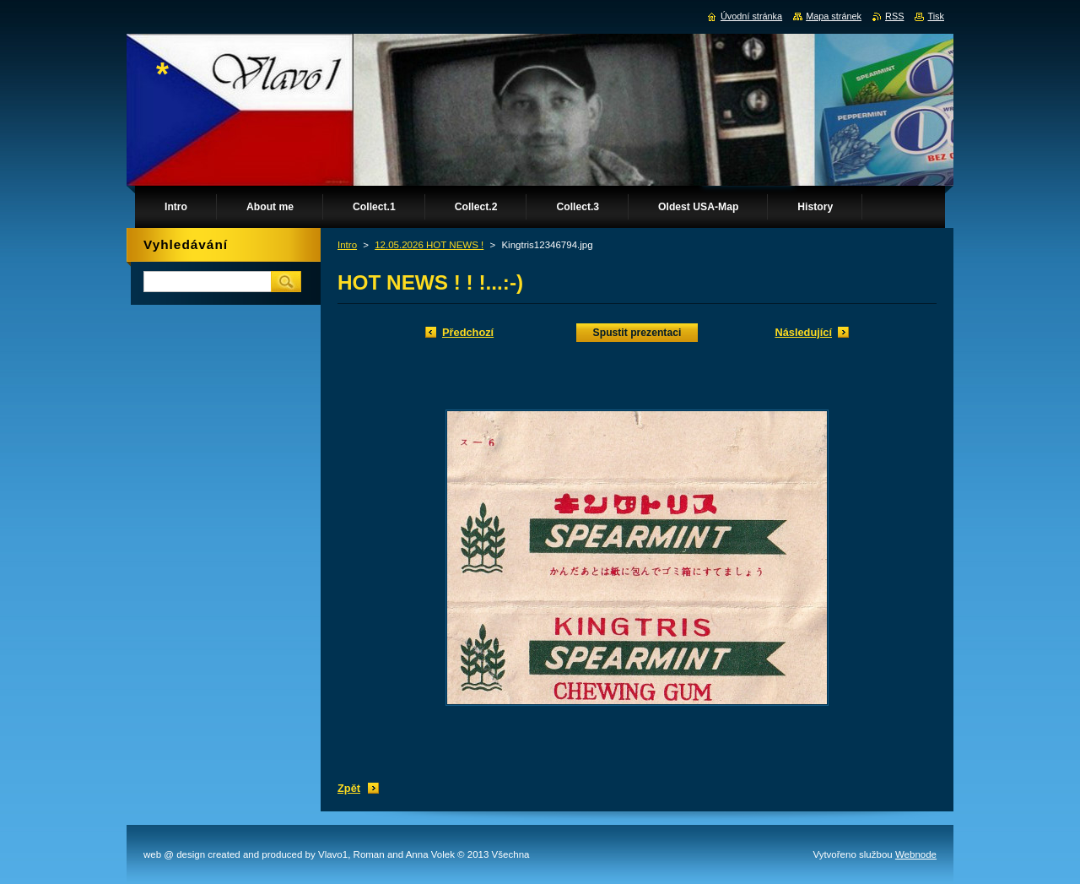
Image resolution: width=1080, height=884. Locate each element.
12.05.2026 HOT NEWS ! (429, 245)
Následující (803, 332)
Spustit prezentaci (637, 333)
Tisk (935, 16)
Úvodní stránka (751, 16)
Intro (347, 245)
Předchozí (468, 332)
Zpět (349, 788)
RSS (894, 16)
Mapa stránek (833, 16)
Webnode (916, 854)
